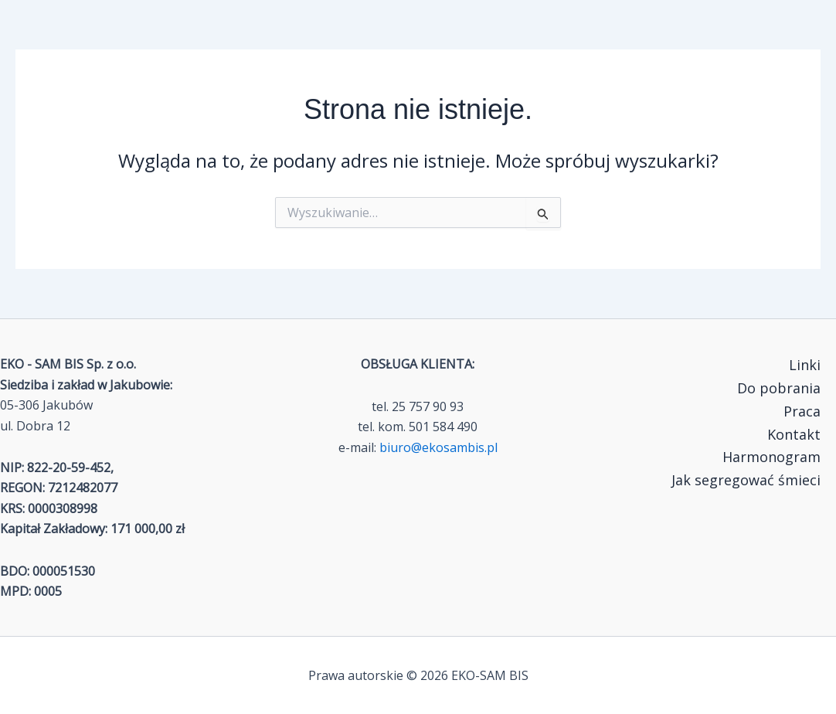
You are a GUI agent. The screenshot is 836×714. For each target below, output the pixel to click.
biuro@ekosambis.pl (438, 447)
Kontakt (794, 434)
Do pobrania (779, 388)
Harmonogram (771, 456)
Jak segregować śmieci (746, 480)
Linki (805, 364)
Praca (802, 411)
